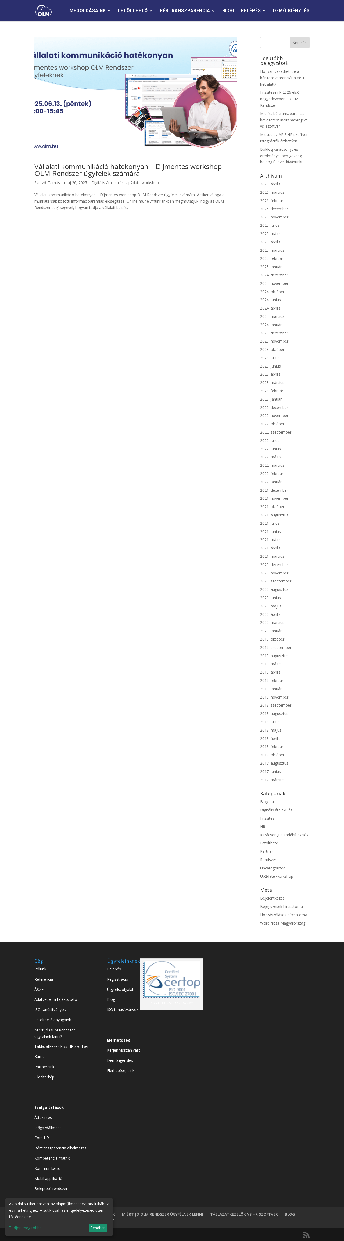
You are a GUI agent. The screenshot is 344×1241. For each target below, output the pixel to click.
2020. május (270, 606)
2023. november (274, 341)
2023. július (270, 357)
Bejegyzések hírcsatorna (281, 906)
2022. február (271, 473)
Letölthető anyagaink (52, 1019)
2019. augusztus (274, 655)
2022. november (274, 415)
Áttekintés (43, 1117)
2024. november (274, 283)
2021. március (272, 556)
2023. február (271, 390)
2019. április (270, 672)
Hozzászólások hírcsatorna (283, 914)
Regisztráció (117, 979)
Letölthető (269, 843)
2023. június (270, 366)
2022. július (270, 440)
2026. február (271, 200)
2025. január (271, 266)
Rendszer (268, 859)
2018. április (270, 738)
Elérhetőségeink (120, 1070)
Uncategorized (272, 868)
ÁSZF (39, 989)
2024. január (271, 324)
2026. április (270, 183)
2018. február (271, 746)
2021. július (270, 523)
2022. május (270, 456)
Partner (266, 851)
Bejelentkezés (272, 898)
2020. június (270, 597)
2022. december (274, 407)
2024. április (270, 308)
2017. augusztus (274, 763)
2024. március (272, 316)
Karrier (40, 1056)
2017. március (272, 779)
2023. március (272, 382)
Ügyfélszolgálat (120, 989)
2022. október (272, 423)
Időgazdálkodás (48, 1127)
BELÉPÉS (251, 11)
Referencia (43, 979)
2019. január (271, 688)
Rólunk (40, 969)
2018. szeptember (275, 705)
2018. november (274, 697)
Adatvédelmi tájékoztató (55, 999)
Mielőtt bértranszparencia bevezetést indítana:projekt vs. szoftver (283, 120)
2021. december (274, 490)
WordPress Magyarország (282, 923)
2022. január (271, 481)
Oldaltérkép (44, 1077)
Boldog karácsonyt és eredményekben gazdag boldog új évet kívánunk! (281, 156)
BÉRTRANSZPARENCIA (185, 11)
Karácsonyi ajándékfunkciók (284, 834)
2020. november (274, 572)
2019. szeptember (275, 647)
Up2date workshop (142, 182)
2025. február (271, 258)
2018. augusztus (274, 713)
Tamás (54, 182)
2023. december (274, 333)
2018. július (270, 721)
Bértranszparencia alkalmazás (60, 1147)
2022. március (272, 465)
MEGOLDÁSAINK (88, 11)
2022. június (270, 448)
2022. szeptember (275, 432)
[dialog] (59, 1217)
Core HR (41, 1137)
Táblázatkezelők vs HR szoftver (61, 1046)
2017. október (272, 754)
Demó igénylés (120, 1060)
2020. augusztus (274, 589)
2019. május (270, 663)
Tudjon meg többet (26, 1227)
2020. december (274, 564)
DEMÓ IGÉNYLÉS (291, 11)
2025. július (270, 225)
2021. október (272, 506)
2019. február (271, 680)
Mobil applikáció (48, 1178)
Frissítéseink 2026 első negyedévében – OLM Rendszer (279, 99)
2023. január (271, 399)
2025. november (274, 217)
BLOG (228, 11)
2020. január (271, 630)
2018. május (270, 730)
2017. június (270, 771)
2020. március (272, 622)
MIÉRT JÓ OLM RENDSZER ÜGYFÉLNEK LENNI (162, 1214)
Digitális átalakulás (107, 182)
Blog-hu (267, 801)
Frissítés (267, 818)
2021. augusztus (274, 514)
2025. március (272, 250)
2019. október (272, 639)
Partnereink (44, 1066)
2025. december (274, 208)
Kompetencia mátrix (52, 1158)
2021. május (270, 539)
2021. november (274, 498)
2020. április (270, 614)
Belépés (114, 969)
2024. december (274, 275)
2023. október (272, 349)
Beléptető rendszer (50, 1188)
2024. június (270, 299)
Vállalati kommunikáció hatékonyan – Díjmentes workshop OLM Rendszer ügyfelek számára (128, 169)
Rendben (98, 1227)
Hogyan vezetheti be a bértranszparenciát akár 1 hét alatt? (282, 78)
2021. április (270, 548)
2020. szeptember (275, 581)
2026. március (272, 192)
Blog (111, 999)
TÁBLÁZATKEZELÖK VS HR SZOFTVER (244, 1214)
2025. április (270, 241)
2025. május (270, 233)
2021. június (270, 531)
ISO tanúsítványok (50, 1009)
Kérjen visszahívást (123, 1050)
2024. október (272, 291)
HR (262, 826)
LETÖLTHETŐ (133, 11)
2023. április (270, 374)
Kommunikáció (47, 1168)
